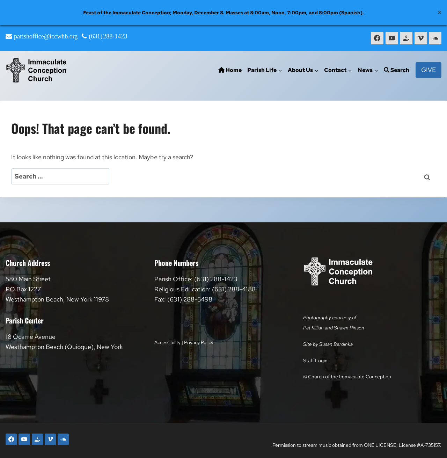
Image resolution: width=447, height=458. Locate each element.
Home (230, 70)
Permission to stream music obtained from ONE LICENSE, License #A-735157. (356, 445)
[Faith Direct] (406, 38)
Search (396, 70)
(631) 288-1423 (108, 36)
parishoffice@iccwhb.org (46, 36)
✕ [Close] (439, 12)
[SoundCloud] (435, 38)
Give (428, 70)
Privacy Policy (198, 342)
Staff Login (315, 360)
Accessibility (167, 342)
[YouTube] (392, 38)
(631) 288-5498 (189, 299)
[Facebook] (377, 38)
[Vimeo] (421, 38)
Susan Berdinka (336, 344)
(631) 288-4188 (234, 289)
